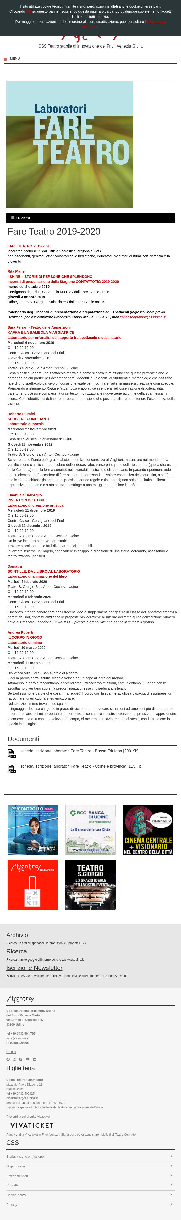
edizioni (20, 218)
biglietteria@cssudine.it (22, 1098)
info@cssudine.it (17, 1038)
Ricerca (16, 951)
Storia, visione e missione (89, 1156)
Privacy (89, 1205)
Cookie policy (89, 1195)
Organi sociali (89, 1166)
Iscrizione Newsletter (34, 967)
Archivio (17, 935)
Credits (11, 1052)
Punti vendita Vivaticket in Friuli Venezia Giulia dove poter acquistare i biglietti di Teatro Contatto (71, 1134)
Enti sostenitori (89, 1176)
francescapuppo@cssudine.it (142, 317)
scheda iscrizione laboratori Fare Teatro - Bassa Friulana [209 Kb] (79, 751)
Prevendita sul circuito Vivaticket (28, 1116)
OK (28, 11)
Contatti (89, 1185)
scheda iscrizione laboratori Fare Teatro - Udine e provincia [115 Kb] (81, 766)
